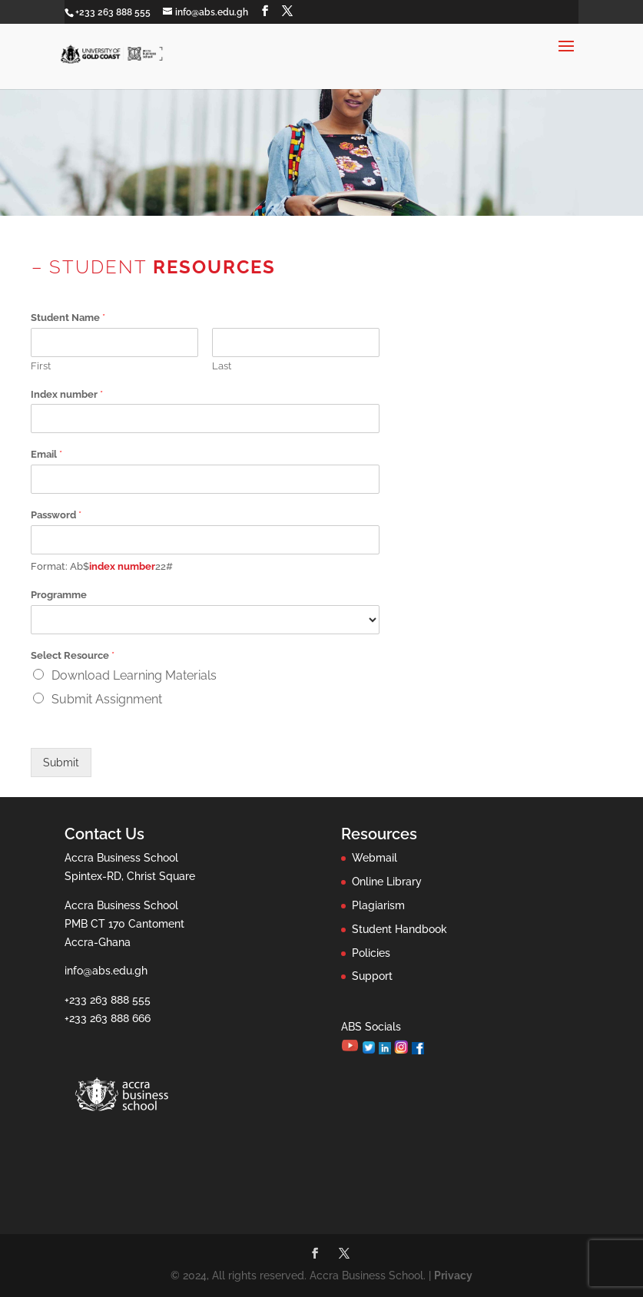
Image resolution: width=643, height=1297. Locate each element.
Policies (371, 953)
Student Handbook (399, 929)
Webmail (374, 858)
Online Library (387, 881)
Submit (61, 762)
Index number (67, 394)
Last (221, 366)
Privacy (453, 1275)
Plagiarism (378, 905)
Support (372, 976)
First (41, 366)
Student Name (68, 317)
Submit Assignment (106, 699)
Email (46, 454)
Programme (59, 595)
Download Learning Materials (134, 675)
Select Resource (72, 655)
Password (56, 515)
